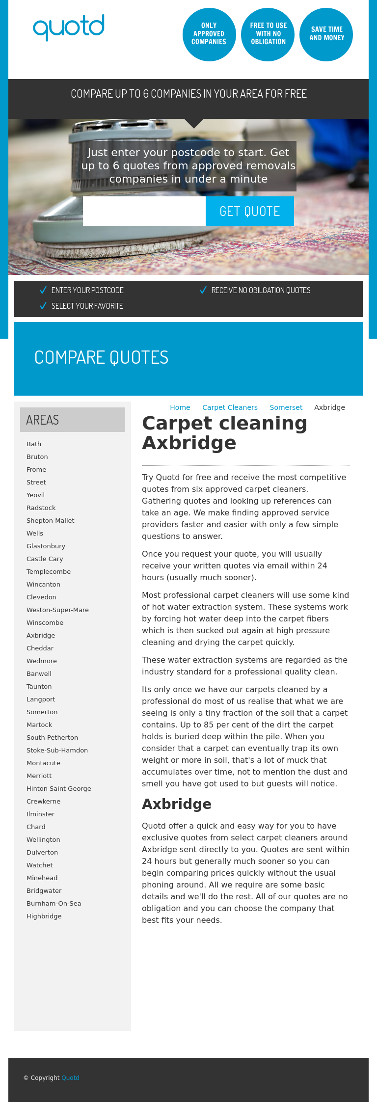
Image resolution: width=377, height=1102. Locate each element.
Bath (34, 444)
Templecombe (49, 571)
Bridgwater (44, 890)
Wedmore (42, 661)
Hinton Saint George (59, 788)
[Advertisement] (72, 972)
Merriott (39, 775)
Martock (39, 724)
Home (181, 407)
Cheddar (40, 648)
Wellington (43, 839)
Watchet (40, 865)
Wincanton (43, 584)
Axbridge (41, 635)
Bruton (37, 456)
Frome (36, 469)
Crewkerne (43, 801)
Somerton (42, 712)
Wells (35, 533)
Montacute (43, 763)
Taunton (39, 686)
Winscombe (45, 622)
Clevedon (41, 597)
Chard (36, 827)
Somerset (286, 407)
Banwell (39, 673)
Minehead (42, 878)
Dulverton (42, 852)
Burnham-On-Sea (54, 903)
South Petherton (52, 737)
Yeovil (36, 495)
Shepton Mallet (51, 520)
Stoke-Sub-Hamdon (57, 750)
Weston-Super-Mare (58, 610)
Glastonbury (46, 546)
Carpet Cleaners (231, 407)
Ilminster (40, 814)
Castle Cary (45, 559)
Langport (41, 699)
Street (36, 482)
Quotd (70, 1078)
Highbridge (44, 916)
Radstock (41, 507)
